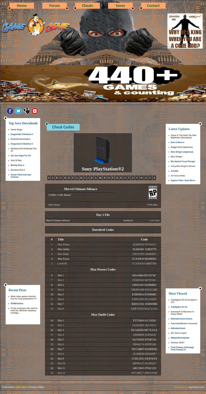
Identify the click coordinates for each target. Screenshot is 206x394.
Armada (174, 171)
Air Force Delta (178, 176)
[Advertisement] (23, 233)
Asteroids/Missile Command (184, 323)
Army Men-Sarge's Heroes (183, 166)
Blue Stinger (176, 157)
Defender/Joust (178, 328)
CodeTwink (8, 387)
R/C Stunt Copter (179, 333)
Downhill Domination (20, 139)
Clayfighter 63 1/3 (179, 307)
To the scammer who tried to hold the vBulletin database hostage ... (24, 310)
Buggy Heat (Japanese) (182, 147)
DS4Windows (17, 303)
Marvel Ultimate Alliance (58, 220)
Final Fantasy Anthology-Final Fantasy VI (182, 348)
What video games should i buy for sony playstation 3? (23, 297)
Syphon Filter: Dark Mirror (183, 180)
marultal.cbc (128, 220)
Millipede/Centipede (180, 338)
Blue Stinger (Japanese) (182, 152)
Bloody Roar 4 (17, 165)
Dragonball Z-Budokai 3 (22, 134)
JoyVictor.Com (196, 387)
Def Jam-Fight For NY (21, 156)
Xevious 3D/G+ (178, 342)
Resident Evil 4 (18, 170)
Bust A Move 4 (177, 142)
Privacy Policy (36, 387)
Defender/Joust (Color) (181, 319)
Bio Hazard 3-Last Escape (183, 161)
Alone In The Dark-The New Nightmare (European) (183, 136)
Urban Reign (16, 129)
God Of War (16, 160)
